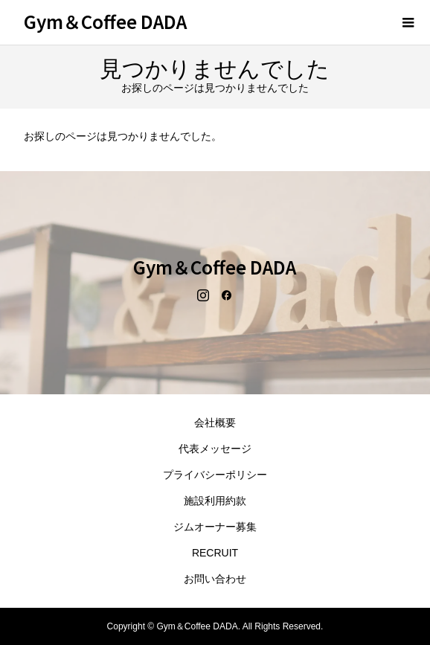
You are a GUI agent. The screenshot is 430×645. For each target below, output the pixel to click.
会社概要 (215, 423)
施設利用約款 (215, 501)
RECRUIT (215, 553)
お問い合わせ (215, 579)
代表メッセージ (215, 449)
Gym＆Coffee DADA (105, 21)
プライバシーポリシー (215, 475)
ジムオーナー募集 (215, 527)
